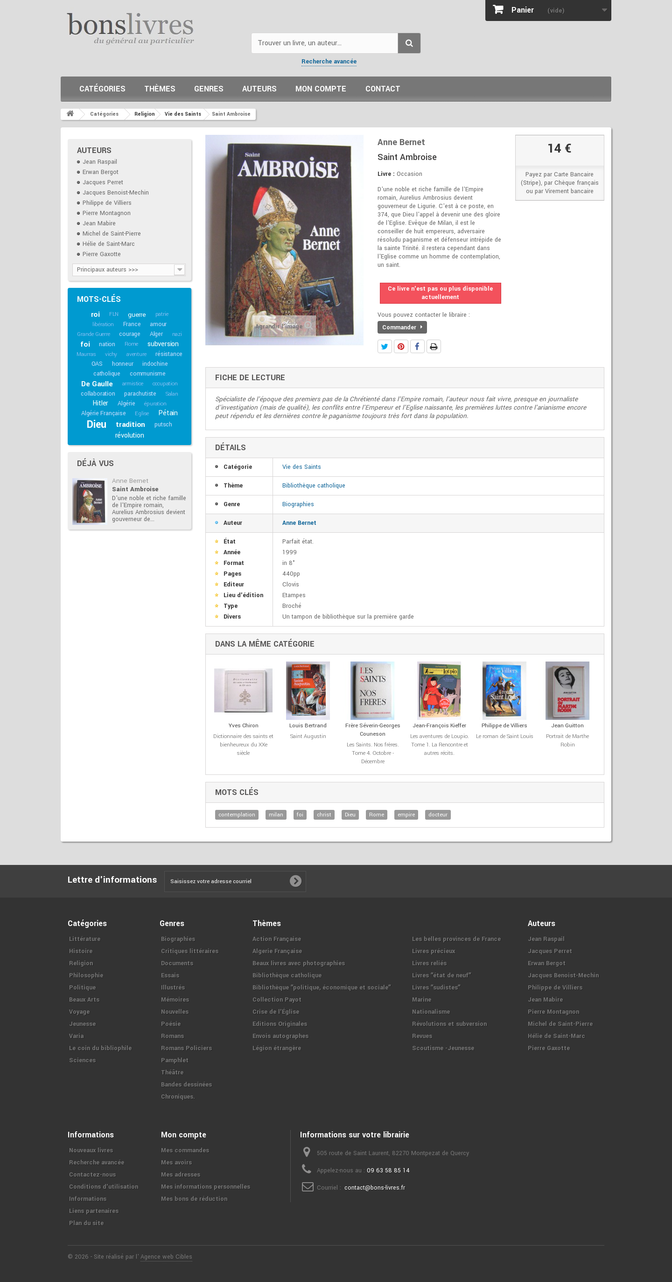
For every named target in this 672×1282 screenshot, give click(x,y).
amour (158, 324)
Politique (82, 987)
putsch (163, 424)
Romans (172, 1036)
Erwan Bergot (101, 172)
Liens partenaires (94, 1211)
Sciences (82, 1060)
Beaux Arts (84, 1000)
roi (95, 314)
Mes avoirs (176, 1162)
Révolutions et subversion (449, 1024)
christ (324, 815)
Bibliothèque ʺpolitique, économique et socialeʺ (321, 987)
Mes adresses (180, 1175)
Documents (177, 963)
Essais (170, 975)
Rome (131, 344)
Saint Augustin (308, 736)
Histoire (80, 951)
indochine (155, 364)
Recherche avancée (329, 61)
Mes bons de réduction (194, 1199)
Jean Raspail (100, 162)
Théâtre (172, 1072)
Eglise (142, 414)
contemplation (236, 815)
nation (107, 344)
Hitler (100, 403)
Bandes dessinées (186, 1084)
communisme (148, 373)
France (132, 324)
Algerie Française (277, 951)
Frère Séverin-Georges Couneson (372, 730)
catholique (106, 373)
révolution (129, 435)
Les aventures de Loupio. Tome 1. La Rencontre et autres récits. (439, 744)
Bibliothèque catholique (313, 485)
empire (406, 815)
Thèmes (159, 89)
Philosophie (86, 975)
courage (129, 334)
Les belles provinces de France (456, 939)
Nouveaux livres (91, 1150)
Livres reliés (429, 963)
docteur (438, 815)
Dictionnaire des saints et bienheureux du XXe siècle (243, 744)
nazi (177, 334)
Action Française (276, 939)
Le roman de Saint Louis (504, 736)
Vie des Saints (301, 467)
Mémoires (175, 1000)
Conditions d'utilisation (103, 1187)
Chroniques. (178, 1097)
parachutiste (140, 394)
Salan (172, 394)
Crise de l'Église (275, 1012)
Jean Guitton (567, 726)
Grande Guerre (93, 334)
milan (276, 815)
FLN (114, 314)
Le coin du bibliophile (100, 1048)
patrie (161, 314)
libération (103, 324)
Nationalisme (431, 1012)
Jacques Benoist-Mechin (116, 192)
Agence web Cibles (166, 1257)
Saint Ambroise (135, 489)
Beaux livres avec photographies (298, 963)
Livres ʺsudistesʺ (436, 987)
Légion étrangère (276, 1048)
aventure (136, 354)
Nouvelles (175, 1012)
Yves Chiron (244, 726)
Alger (156, 334)
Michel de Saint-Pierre (112, 234)
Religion (81, 963)
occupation (165, 384)
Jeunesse (82, 1024)
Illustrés (173, 987)
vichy (111, 354)
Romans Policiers (186, 1048)
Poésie (171, 1024)
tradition (130, 424)
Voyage (79, 1012)
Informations (87, 1199)
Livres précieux (433, 951)
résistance (168, 354)
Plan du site (86, 1223)
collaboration (98, 394)
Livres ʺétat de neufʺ (441, 975)
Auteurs (259, 89)
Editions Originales (279, 1024)
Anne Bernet (130, 480)
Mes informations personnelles (205, 1187)
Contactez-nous (92, 1175)
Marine (421, 1000)
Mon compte (320, 89)
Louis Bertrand (308, 726)
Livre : (386, 174)
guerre (137, 314)
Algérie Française (103, 413)
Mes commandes (185, 1150)
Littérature (84, 939)
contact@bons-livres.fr (374, 1188)
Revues (422, 1036)
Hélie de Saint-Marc (109, 244)
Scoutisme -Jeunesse (443, 1048)
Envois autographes (280, 1036)
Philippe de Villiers (107, 203)
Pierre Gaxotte (102, 254)
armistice (132, 384)
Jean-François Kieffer (439, 726)
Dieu (96, 424)
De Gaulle (96, 384)
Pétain (168, 413)
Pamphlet (175, 1060)
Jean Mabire (99, 223)
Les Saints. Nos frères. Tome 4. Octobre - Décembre (373, 753)
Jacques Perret (103, 182)
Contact (382, 89)
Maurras (86, 354)
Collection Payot (276, 1000)
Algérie (126, 403)
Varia (76, 1036)
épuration (155, 404)
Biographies (298, 504)
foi (85, 344)
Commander (402, 327)
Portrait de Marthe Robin (567, 740)
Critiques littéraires (189, 951)
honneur (122, 364)
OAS (97, 364)
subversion (163, 344)
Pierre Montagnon (107, 213)
